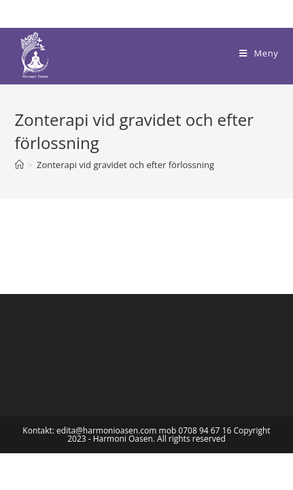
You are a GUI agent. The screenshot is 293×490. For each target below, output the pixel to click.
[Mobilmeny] (258, 53)
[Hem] (19, 165)
